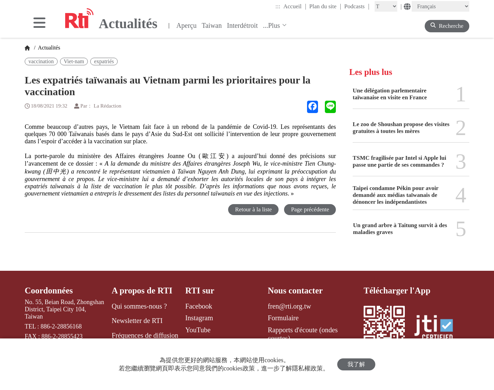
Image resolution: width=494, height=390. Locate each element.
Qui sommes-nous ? (139, 306)
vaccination (41, 61)
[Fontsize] (386, 6)
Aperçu (186, 25)
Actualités (48, 48)
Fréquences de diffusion (145, 335)
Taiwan (212, 25)
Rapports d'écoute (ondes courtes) (303, 334)
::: (277, 6)
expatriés (104, 61)
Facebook (198, 306)
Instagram (199, 318)
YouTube (198, 330)
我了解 (356, 364)
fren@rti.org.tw (289, 306)
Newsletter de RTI (137, 320)
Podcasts (356, 6)
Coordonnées (49, 290)
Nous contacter (295, 290)
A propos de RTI (142, 290)
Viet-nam (74, 61)
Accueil (294, 6)
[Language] (440, 6)
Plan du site (325, 6)
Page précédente (310, 209)
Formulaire (283, 318)
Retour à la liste (253, 209)
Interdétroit (242, 25)
